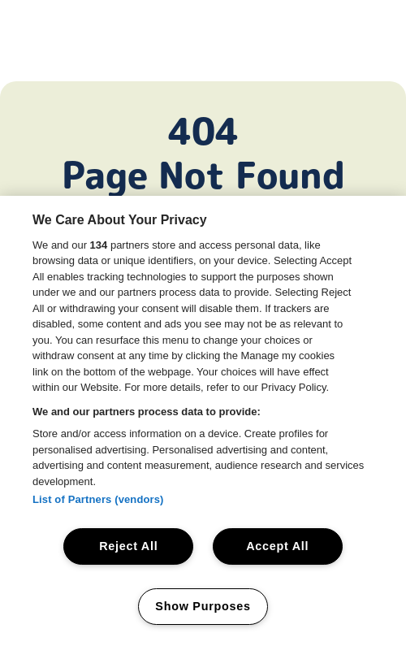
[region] (203, 421)
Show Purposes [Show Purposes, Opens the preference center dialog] (202, 606)
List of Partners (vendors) (98, 499)
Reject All (128, 546)
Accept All (277, 546)
